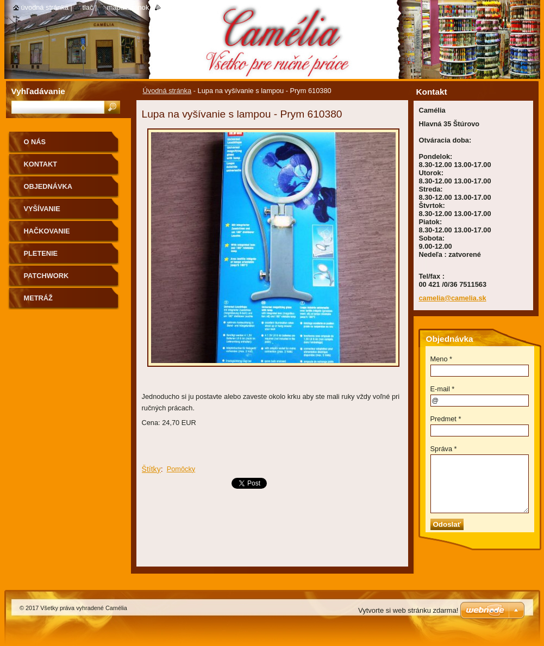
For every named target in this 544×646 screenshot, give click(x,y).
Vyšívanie (42, 209)
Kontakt (41, 164)
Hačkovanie (47, 231)
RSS (167, 7)
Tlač (87, 7)
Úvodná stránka (167, 91)
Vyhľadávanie (38, 91)
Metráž (38, 298)
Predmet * (445, 419)
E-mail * (442, 389)
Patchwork (46, 276)
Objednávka (48, 186)
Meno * (441, 359)
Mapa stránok (128, 7)
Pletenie (41, 253)
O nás (35, 142)
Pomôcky (181, 469)
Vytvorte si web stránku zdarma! (408, 610)
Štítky (151, 469)
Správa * (443, 449)
